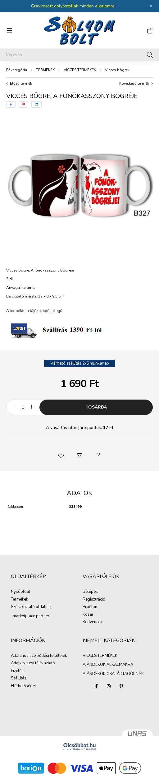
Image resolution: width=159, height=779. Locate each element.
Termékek (19, 599)
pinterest (121, 686)
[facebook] (11, 104)
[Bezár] (151, 6)
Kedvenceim (94, 622)
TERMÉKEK (45, 69)
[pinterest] (23, 104)
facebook (96, 686)
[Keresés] (79, 55)
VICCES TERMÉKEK (80, 69)
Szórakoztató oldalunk (31, 607)
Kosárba (96, 407)
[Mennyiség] (23, 407)
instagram (108, 686)
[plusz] (31, 407)
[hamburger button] (9, 30)
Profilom (90, 607)
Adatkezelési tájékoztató (33, 663)
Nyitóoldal (20, 591)
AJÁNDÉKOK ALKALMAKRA (108, 664)
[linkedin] (36, 104)
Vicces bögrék (117, 69)
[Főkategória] (16, 69)
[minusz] (14, 407)
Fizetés (17, 671)
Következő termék (134, 83)
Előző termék (21, 83)
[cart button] (149, 30)
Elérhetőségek (24, 686)
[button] (61, 455)
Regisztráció (94, 599)
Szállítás (18, 678)
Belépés (90, 591)
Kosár (88, 614)
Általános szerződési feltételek (39, 655)
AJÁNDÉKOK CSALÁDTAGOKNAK (113, 674)
